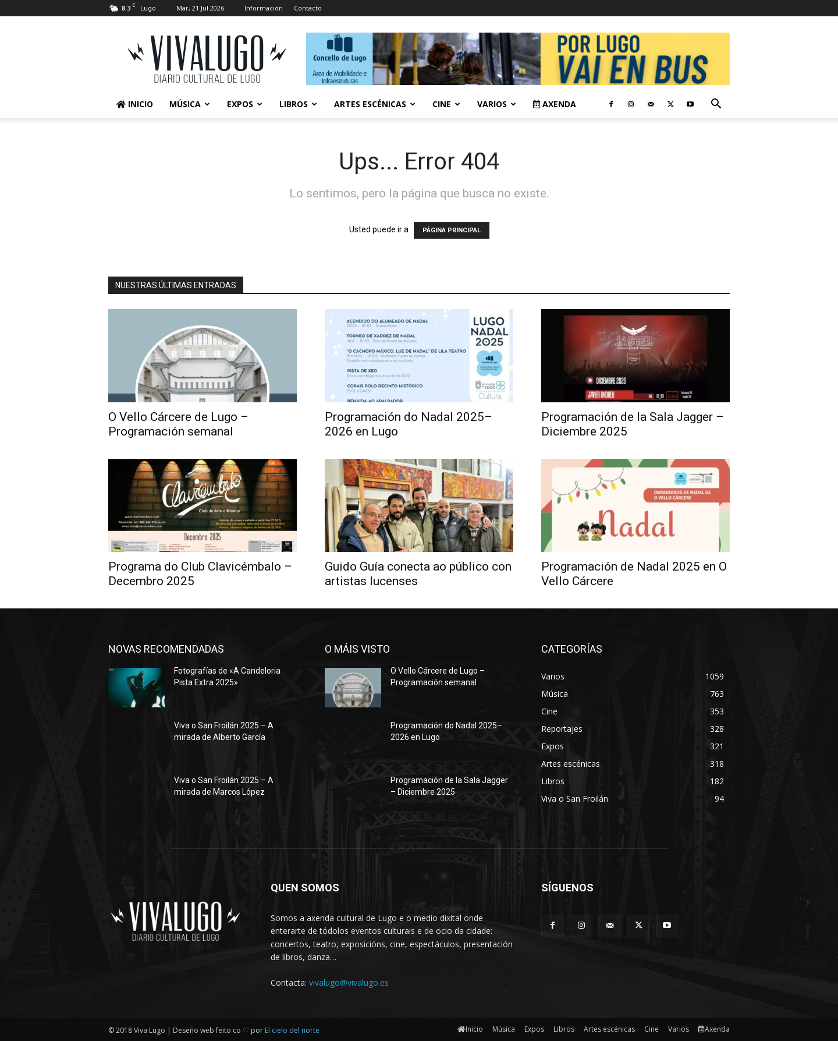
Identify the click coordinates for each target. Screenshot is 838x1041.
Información (263, 7)
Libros (298, 103)
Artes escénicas (375, 103)
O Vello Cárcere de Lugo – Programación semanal (178, 424)
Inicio (134, 103)
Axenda (554, 103)
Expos (244, 103)
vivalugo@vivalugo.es (349, 982)
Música (189, 103)
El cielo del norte (292, 1030)
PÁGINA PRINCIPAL (451, 230)
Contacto (308, 7)
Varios (496, 103)
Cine (446, 103)
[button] (716, 105)
